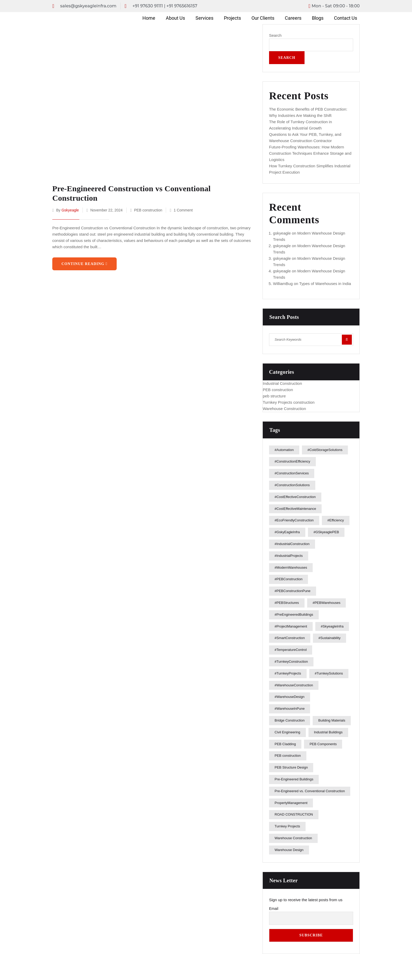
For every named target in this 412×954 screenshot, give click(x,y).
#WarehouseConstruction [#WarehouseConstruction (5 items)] (294, 685)
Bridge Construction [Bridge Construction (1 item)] (290, 720)
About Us (175, 18)
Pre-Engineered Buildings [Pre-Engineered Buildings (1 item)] (294, 779)
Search (275, 35)
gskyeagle (70, 210)
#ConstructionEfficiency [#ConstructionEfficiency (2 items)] (292, 461)
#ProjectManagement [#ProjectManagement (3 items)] (291, 626)
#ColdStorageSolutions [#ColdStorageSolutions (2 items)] (324, 450)
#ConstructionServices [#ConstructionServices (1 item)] (292, 473)
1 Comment (183, 210)
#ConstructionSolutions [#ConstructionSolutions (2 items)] (292, 485)
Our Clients (262, 18)
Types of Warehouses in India (325, 283)
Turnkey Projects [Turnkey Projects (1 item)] (287, 826)
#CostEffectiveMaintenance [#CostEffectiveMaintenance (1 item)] (295, 509)
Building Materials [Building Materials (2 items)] (331, 720)
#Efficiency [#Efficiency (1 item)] (335, 520)
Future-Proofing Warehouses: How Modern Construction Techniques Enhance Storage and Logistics (310, 153)
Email (273, 908)
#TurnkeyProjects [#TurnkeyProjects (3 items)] (288, 673)
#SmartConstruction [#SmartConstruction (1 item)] (290, 638)
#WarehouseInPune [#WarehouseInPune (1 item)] (290, 709)
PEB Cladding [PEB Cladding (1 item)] (285, 744)
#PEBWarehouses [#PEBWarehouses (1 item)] (327, 603)
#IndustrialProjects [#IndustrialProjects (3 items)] (289, 556)
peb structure (274, 396)
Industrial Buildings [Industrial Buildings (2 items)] (328, 732)
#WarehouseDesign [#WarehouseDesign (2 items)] (290, 697)
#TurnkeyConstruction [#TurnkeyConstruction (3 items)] (291, 661)
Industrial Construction (282, 383)
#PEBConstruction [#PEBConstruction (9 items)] (288, 579)
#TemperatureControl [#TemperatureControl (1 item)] (291, 650)
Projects (232, 18)
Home (148, 18)
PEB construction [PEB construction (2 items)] (288, 756)
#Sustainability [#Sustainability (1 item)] (329, 638)
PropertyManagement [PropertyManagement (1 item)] (291, 803)
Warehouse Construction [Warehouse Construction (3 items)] (293, 838)
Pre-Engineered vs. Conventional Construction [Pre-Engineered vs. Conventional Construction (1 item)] (310, 791)
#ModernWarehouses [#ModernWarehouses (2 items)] (291, 567)
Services (204, 18)
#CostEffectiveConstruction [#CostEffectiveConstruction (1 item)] (295, 497)
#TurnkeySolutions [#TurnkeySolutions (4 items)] (329, 673)
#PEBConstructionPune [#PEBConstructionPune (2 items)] (293, 591)
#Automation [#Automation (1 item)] (284, 450)
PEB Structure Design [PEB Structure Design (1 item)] (291, 767)
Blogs (317, 18)
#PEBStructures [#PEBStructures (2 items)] (287, 603)
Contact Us (345, 18)
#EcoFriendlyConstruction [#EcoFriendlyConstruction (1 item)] (294, 520)
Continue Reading (84, 264)
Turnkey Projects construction (289, 402)
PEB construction (148, 210)
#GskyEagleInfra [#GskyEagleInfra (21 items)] (287, 532)
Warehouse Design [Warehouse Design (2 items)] (289, 850)
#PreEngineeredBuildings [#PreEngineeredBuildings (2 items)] (294, 614)
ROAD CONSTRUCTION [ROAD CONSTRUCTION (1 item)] (294, 814)
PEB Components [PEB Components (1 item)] (323, 744)
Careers (293, 18)
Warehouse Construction (284, 408)
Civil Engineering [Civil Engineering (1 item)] (287, 732)
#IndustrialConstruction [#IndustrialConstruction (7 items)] (292, 544)
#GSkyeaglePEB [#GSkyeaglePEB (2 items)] (326, 532)
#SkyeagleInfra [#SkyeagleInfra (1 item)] (332, 626)
